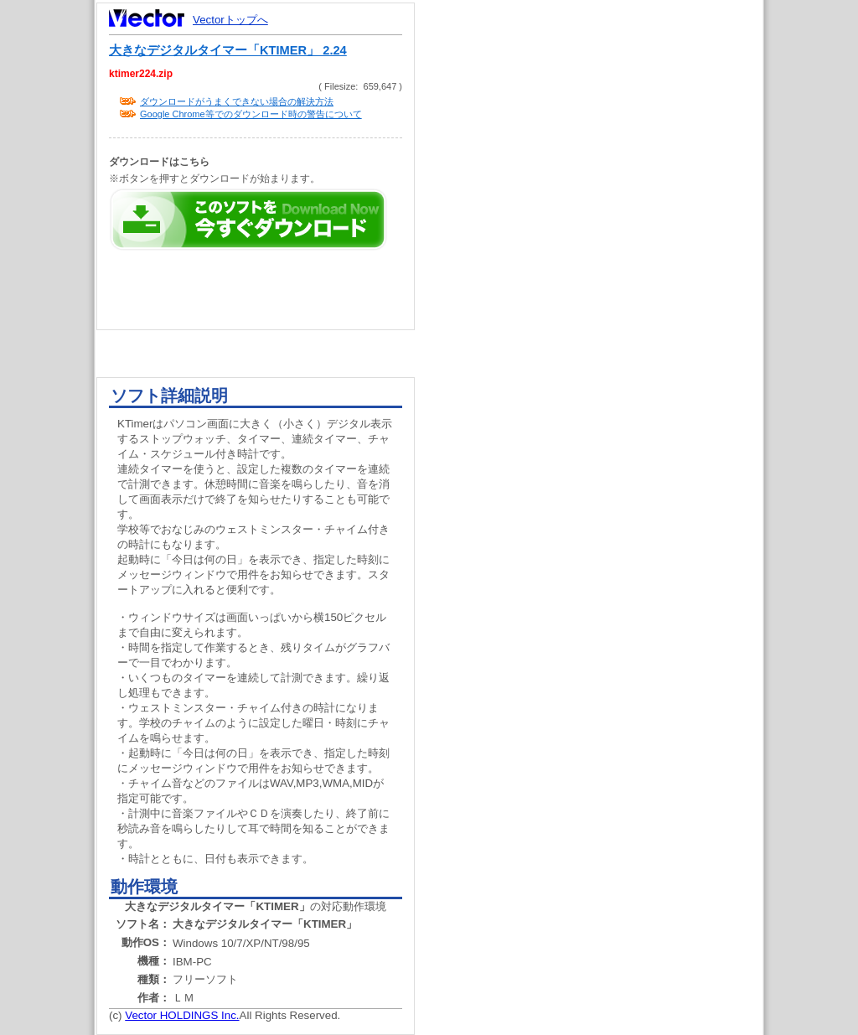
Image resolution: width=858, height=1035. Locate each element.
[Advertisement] (603, 318)
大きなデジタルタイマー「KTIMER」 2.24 (228, 50)
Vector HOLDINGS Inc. (182, 1015)
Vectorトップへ (230, 19)
